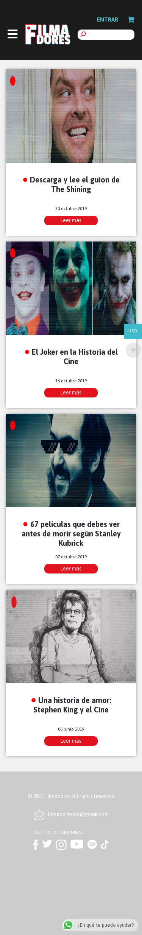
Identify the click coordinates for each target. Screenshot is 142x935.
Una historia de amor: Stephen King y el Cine (72, 705)
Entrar (107, 19)
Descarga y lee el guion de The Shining (75, 184)
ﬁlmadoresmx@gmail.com (78, 814)
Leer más (70, 220)
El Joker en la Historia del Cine (75, 357)
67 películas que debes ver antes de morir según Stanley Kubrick (71, 533)
